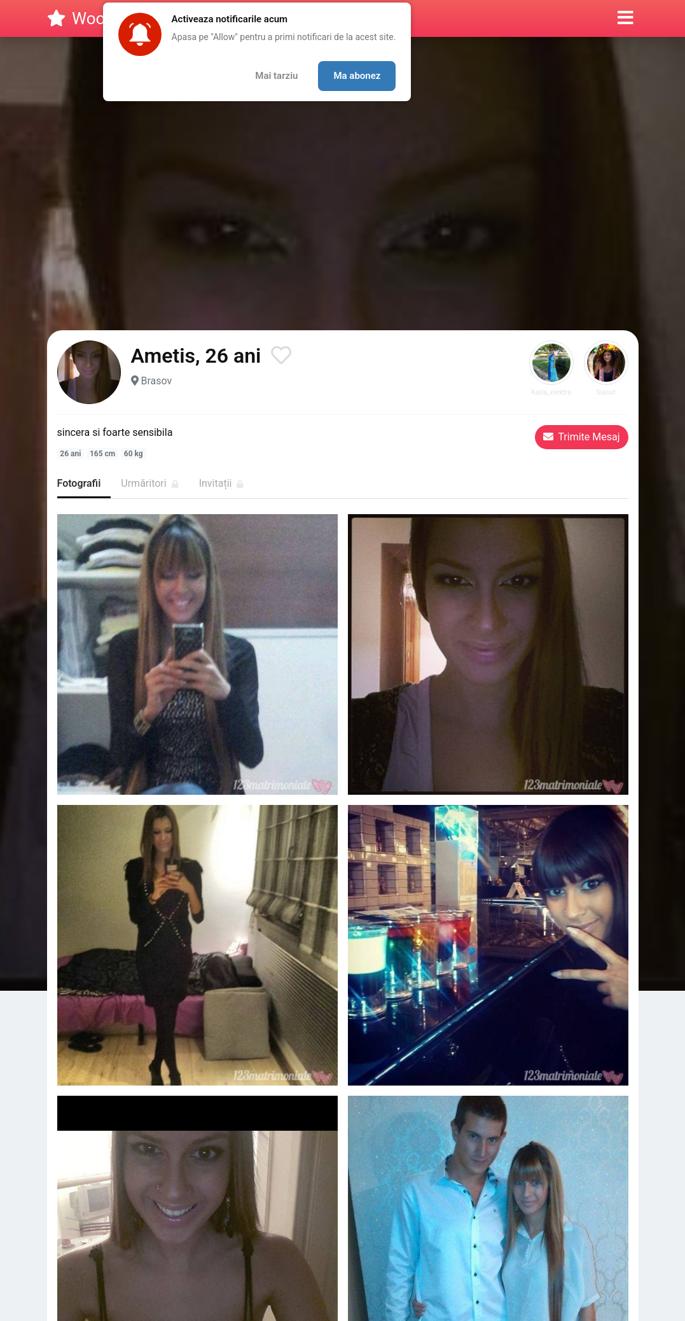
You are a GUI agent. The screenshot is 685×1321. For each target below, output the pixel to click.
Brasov (156, 381)
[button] (625, 18)
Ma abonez (356, 75)
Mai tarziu (276, 75)
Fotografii (79, 483)
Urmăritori (149, 483)
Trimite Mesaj (581, 437)
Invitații (221, 483)
